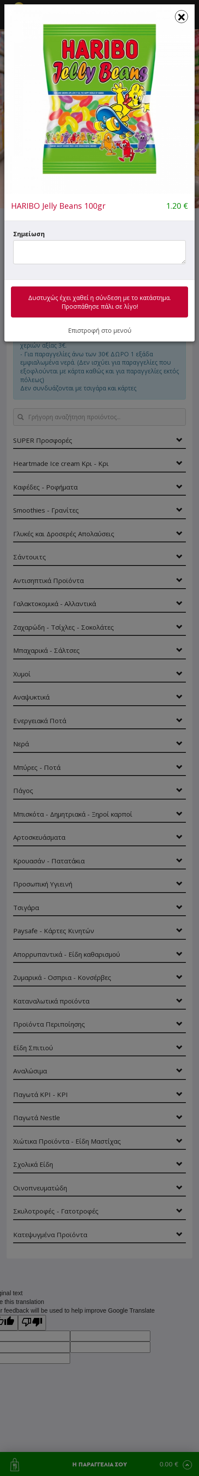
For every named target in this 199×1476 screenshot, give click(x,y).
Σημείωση (29, 234)
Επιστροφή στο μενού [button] (99, 330)
